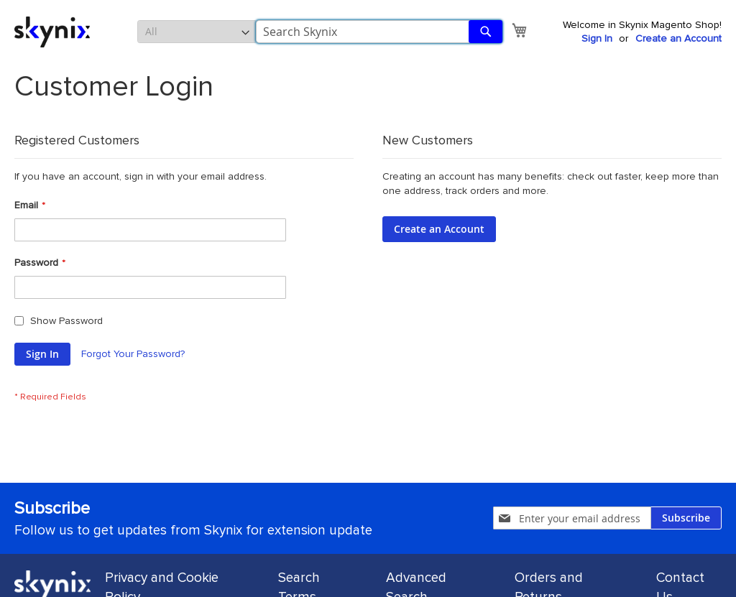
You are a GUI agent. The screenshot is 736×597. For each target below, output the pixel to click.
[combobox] (379, 31)
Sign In (596, 38)
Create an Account (678, 38)
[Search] (485, 31)
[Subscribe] (686, 517)
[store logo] (52, 32)
